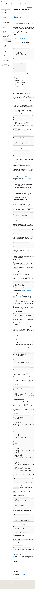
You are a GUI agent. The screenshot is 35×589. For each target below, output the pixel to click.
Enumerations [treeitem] (4, 31)
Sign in (33, 1)
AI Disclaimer (3, 584)
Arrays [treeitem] (3, 47)
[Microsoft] (1, 1)
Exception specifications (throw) (26, 290)
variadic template (17, 148)
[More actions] (33, 7)
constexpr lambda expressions (17, 18)
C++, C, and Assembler (18, 6)
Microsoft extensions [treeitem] (5, 61)
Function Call (15, 566)
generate (22, 399)
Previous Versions (8, 584)
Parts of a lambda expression (17, 17)
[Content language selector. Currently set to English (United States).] (5, 583)
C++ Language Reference (17, 563)
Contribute (16, 584)
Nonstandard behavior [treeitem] (6, 63)
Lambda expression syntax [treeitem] (7, 41)
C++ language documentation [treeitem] (6, 12)
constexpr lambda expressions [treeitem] (5, 46)
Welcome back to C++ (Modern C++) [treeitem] (6, 17)
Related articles (15, 16)
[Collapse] (9, 7)
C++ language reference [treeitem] (6, 14)
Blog (12, 584)
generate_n (23, 485)
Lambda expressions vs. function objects (20, 37)
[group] (23, 141)
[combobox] (6, 9)
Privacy (20, 584)
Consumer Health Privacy (26, 584)
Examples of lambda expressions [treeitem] (6, 43)
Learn (13, 6)
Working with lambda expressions (19, 38)
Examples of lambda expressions (23, 176)
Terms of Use (3, 586)
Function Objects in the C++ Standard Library (20, 565)
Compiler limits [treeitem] (5, 64)
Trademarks (7, 586)
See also (14, 21)
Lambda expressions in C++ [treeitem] (6, 40)
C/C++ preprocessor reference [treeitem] (6, 65)
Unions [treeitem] (4, 32)
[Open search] (31, 1)
